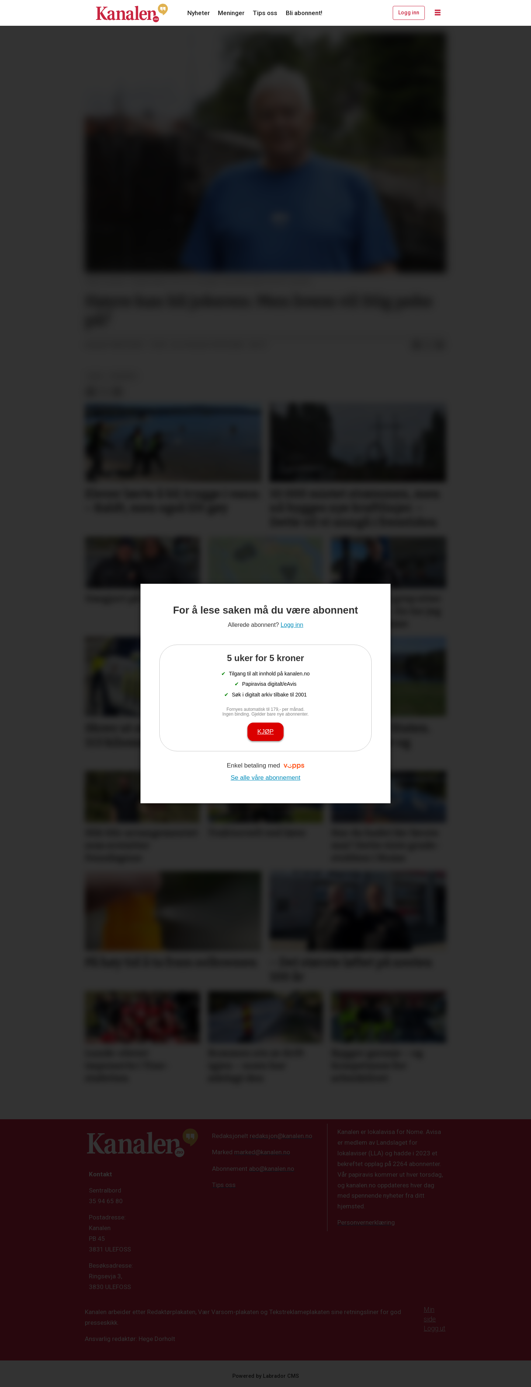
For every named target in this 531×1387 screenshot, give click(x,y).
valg (95, 376)
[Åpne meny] (438, 12)
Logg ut (434, 1328)
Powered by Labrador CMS (265, 1376)
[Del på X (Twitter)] (428, 345)
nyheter (123, 376)
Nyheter (198, 13)
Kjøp (265, 731)
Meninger (231, 13)
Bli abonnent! (304, 13)
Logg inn (408, 12)
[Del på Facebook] (416, 345)
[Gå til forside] (132, 13)
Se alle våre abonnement (265, 777)
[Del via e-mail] (439, 345)
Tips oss (265, 13)
